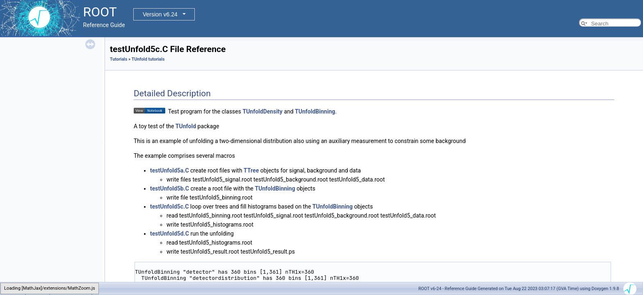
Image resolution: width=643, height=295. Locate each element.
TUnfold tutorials (148, 59)
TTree (251, 170)
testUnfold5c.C (169, 206)
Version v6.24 (160, 14)
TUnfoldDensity (262, 111)
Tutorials (118, 59)
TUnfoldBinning (315, 111)
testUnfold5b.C (169, 188)
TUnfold (186, 126)
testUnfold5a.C (169, 170)
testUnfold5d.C (169, 233)
